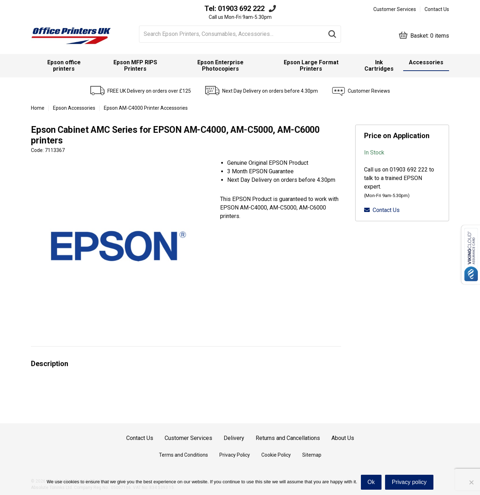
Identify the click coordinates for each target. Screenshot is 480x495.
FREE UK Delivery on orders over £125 (149, 91)
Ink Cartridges (379, 65)
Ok (371, 482)
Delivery (234, 438)
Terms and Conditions (183, 455)
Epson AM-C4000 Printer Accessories (146, 108)
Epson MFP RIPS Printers (135, 65)
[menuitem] (64, 65)
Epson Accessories (74, 108)
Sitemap (311, 455)
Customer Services (394, 9)
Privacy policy (409, 482)
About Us (342, 438)
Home (37, 108)
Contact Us (437, 9)
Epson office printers (64, 65)
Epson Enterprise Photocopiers (220, 65)
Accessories (426, 62)
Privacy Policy (234, 455)
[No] (471, 482)
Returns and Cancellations (288, 438)
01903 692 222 (241, 8)
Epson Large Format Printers (311, 65)
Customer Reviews (369, 91)
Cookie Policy (276, 455)
